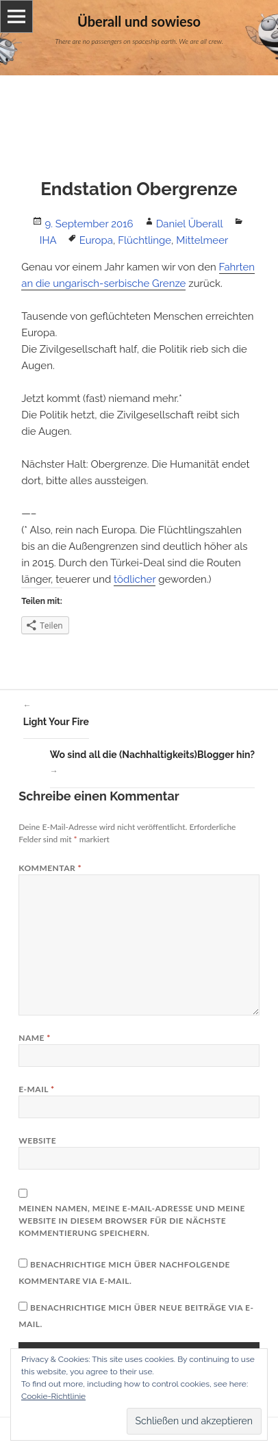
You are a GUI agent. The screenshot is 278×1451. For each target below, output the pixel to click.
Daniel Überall (189, 224)
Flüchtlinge (144, 240)
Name (34, 1038)
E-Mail (36, 1089)
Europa (96, 240)
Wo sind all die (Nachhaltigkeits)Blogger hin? (152, 764)
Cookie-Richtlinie (53, 1396)
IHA (48, 240)
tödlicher (134, 579)
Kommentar (49, 868)
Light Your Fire (56, 712)
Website (37, 1140)
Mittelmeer (202, 240)
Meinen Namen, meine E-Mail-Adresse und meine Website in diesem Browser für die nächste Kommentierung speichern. (131, 1220)
